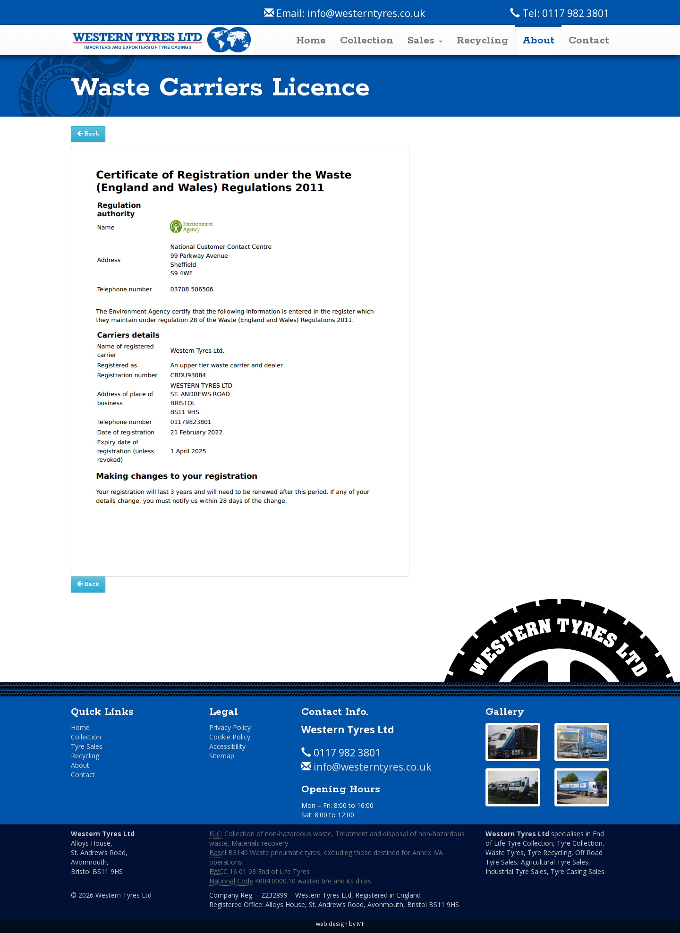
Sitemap (221, 755)
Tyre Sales (86, 746)
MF (361, 923)
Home (311, 40)
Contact (589, 40)
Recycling (482, 40)
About (538, 40)
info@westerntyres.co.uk (366, 13)
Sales (425, 40)
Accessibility (227, 746)
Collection (366, 40)
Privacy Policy (230, 727)
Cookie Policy (229, 736)
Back (88, 133)
